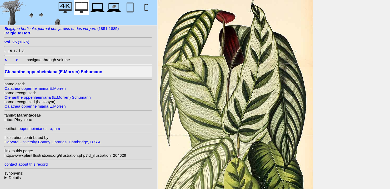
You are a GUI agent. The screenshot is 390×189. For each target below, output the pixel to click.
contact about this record (26, 164)
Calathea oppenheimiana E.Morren (35, 88)
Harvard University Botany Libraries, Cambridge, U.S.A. (53, 142)
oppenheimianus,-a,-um (39, 128)
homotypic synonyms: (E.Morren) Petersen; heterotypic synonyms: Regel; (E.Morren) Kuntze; (78, 177)
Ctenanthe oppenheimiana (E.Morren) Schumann (47, 97)
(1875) (16, 42)
